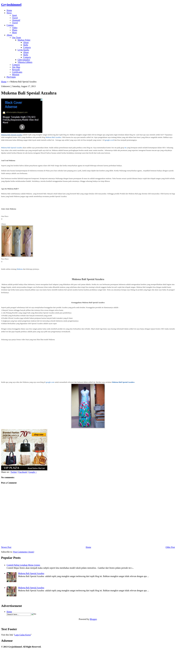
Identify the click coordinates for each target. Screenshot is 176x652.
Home (9, 10)
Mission (15, 74)
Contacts (27, 47)
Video (14, 27)
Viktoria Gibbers (25, 62)
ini (125, 148)
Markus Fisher (24, 40)
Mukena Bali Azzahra (53, 137)
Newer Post (6, 547)
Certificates (17, 72)
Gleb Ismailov (24, 60)
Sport (14, 15)
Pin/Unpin (11, 77)
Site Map (16, 67)
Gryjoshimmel (11, 4)
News (9, 13)
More (14, 32)
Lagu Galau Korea (22, 635)
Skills (25, 45)
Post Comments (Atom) (23, 552)
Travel (15, 18)
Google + (32, 472)
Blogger (93, 619)
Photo (14, 30)
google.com (50, 382)
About (9, 35)
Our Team (16, 37)
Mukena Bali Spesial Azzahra (11, 135)
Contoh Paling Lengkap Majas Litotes (23, 565)
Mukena (20, 269)
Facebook (22, 472)
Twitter (14, 472)
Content (10, 25)
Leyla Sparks (23, 50)
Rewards (16, 69)
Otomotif (16, 20)
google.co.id (109, 140)
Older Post (170, 547)
